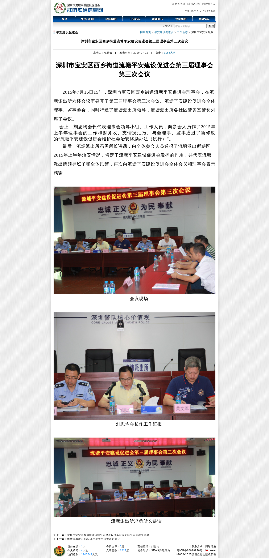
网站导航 (210, 546)
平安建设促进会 (164, 32)
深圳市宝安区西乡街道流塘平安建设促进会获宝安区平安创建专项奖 (108, 535)
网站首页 (145, 32)
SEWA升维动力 (160, 550)
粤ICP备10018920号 (190, 550)
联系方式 (197, 546)
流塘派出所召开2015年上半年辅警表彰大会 (93, 538)
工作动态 (182, 32)
